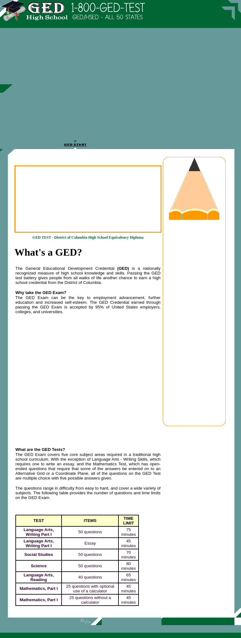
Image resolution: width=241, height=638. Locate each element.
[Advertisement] (133, 87)
